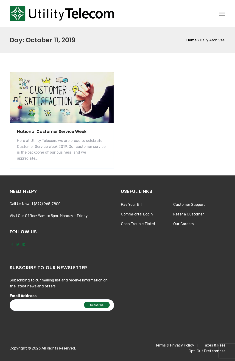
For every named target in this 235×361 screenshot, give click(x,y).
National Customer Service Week (52, 131)
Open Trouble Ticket (138, 224)
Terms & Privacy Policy (174, 345)
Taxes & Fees (214, 345)
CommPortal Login (137, 214)
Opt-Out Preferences (207, 351)
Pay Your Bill (131, 204)
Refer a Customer (188, 214)
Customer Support (189, 204)
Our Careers (183, 224)
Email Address (23, 296)
